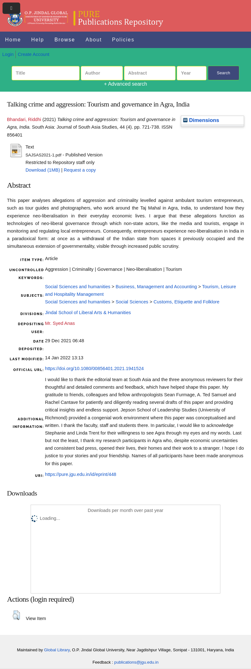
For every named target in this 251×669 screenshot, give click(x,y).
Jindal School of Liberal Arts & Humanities (88, 312)
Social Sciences (132, 301)
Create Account (33, 54)
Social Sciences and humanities (78, 286)
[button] (16, 615)
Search (223, 72)
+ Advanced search (125, 84)
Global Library (57, 650)
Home (13, 39)
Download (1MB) (43, 170)
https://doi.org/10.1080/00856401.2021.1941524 (94, 368)
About (94, 39)
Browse (65, 39)
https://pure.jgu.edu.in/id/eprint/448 (81, 474)
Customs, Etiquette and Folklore (186, 301)
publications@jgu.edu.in (136, 662)
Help (37, 39)
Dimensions (201, 120)
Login (8, 54)
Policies (123, 39)
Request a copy (80, 170)
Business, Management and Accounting (156, 286)
